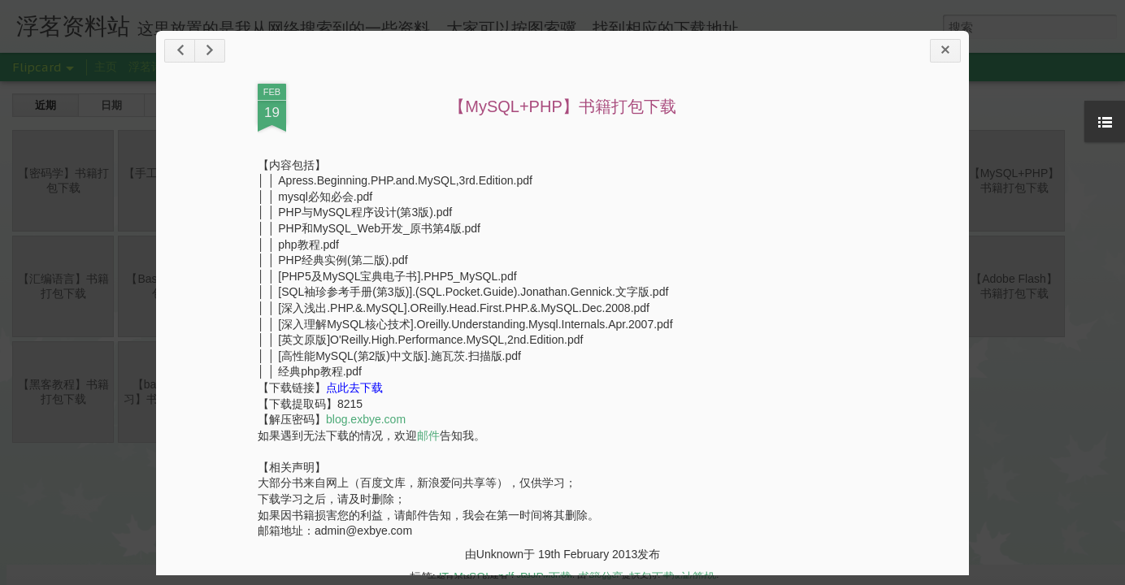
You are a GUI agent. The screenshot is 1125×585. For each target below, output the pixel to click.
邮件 (428, 435)
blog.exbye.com (366, 419)
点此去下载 (354, 387)
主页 (105, 66)
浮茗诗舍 (151, 66)
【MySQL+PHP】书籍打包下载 (562, 106)
